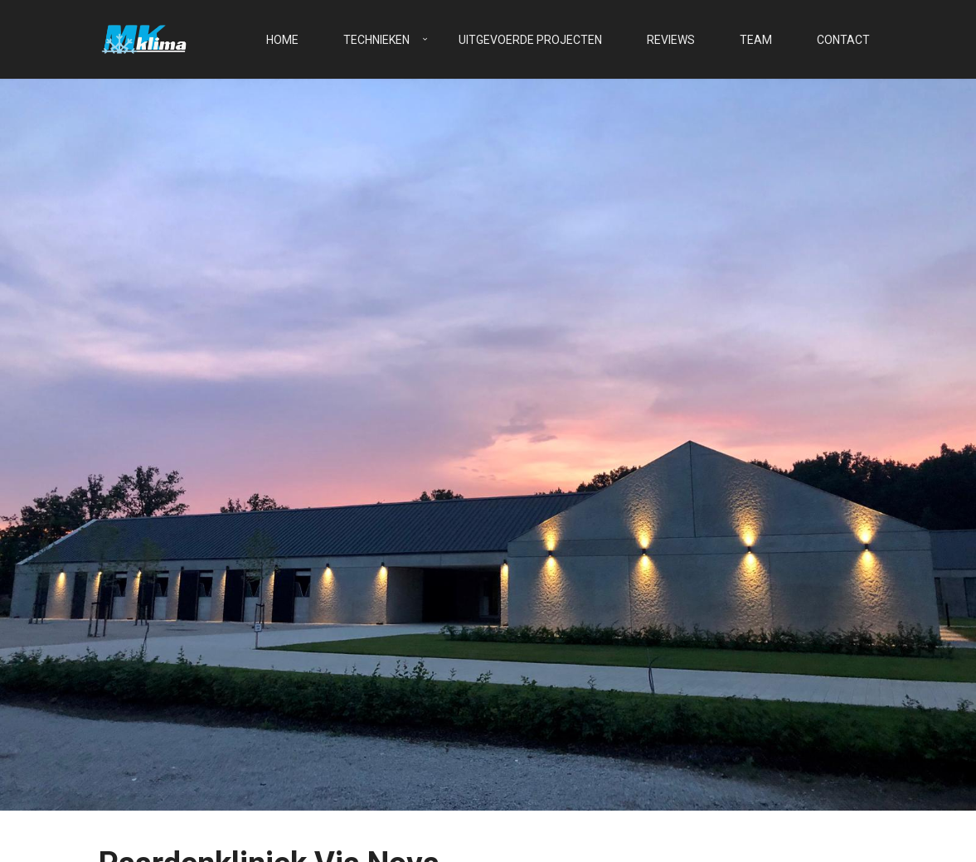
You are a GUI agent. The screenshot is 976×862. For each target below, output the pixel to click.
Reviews (671, 39)
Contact (843, 39)
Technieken (376, 39)
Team (756, 39)
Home (282, 39)
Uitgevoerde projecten (530, 39)
